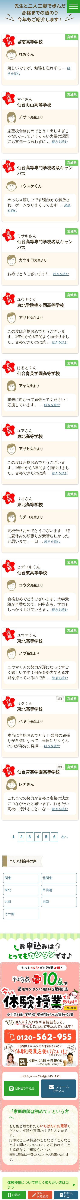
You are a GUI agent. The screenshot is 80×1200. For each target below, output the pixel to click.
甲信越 (47, 890)
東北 (8, 890)
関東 (8, 878)
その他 (9, 914)
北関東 (47, 878)
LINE (25, 1088)
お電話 (16, 1194)
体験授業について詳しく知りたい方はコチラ (38, 1185)
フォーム (60, 1089)
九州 (8, 902)
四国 (45, 902)
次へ (64, 837)
